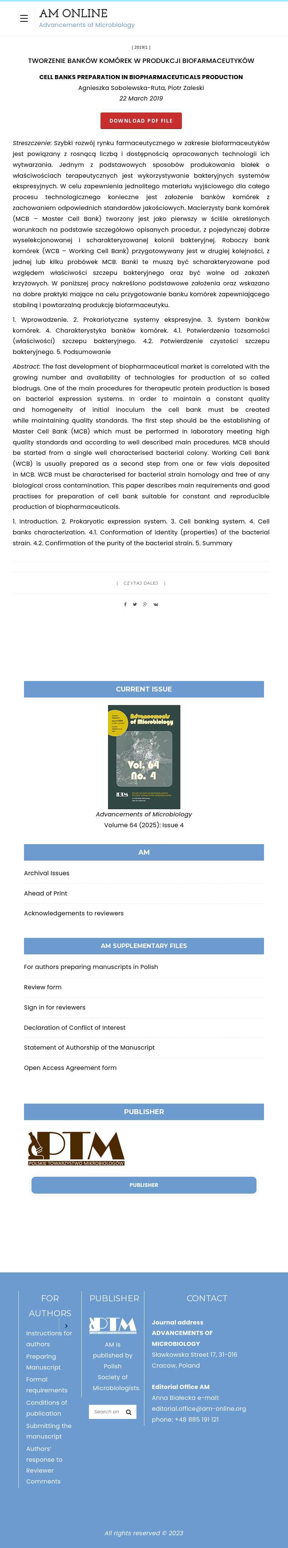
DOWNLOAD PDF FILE (141, 120)
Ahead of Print (45, 893)
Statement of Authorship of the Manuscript (89, 1047)
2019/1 (141, 47)
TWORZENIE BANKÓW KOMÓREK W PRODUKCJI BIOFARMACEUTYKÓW (141, 60)
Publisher (144, 1185)
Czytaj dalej (141, 583)
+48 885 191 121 (197, 1419)
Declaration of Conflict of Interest (75, 1027)
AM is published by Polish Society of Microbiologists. (117, 1366)
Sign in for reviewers (55, 1007)
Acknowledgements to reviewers (74, 913)
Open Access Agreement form (70, 1068)
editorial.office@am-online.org (199, 1408)
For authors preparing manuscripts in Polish (91, 967)
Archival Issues (46, 873)
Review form (43, 987)
